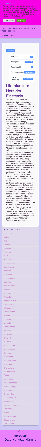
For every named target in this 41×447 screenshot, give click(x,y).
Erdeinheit (8, 409)
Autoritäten (8, 379)
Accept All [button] (21, 20)
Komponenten (9, 263)
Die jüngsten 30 (10, 424)
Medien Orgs (9, 402)
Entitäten (7, 260)
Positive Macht (10, 416)
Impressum (10, 35)
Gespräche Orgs (10, 383)
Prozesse (7, 252)
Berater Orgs (9, 394)
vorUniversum (9, 286)
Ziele (6, 256)
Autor (6, 241)
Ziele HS (7, 338)
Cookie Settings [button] (9, 20)
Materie (7, 290)
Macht (6, 413)
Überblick (7, 245)
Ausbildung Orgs (10, 398)
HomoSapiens (9, 327)
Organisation (9, 375)
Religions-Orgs (10, 387)
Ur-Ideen (7, 248)
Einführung (8, 233)
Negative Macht (10, 420)
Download (10, 50)
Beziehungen (9, 267)
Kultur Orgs (8, 390)
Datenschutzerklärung (20, 439)
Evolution (7, 282)
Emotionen (8, 275)
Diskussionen (9, 304)
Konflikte (7, 271)
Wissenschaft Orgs (11, 405)
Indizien (7, 237)
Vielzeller (8, 297)
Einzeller (7, 293)
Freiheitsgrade (9, 278)
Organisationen (10, 301)
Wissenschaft (9, 308)
